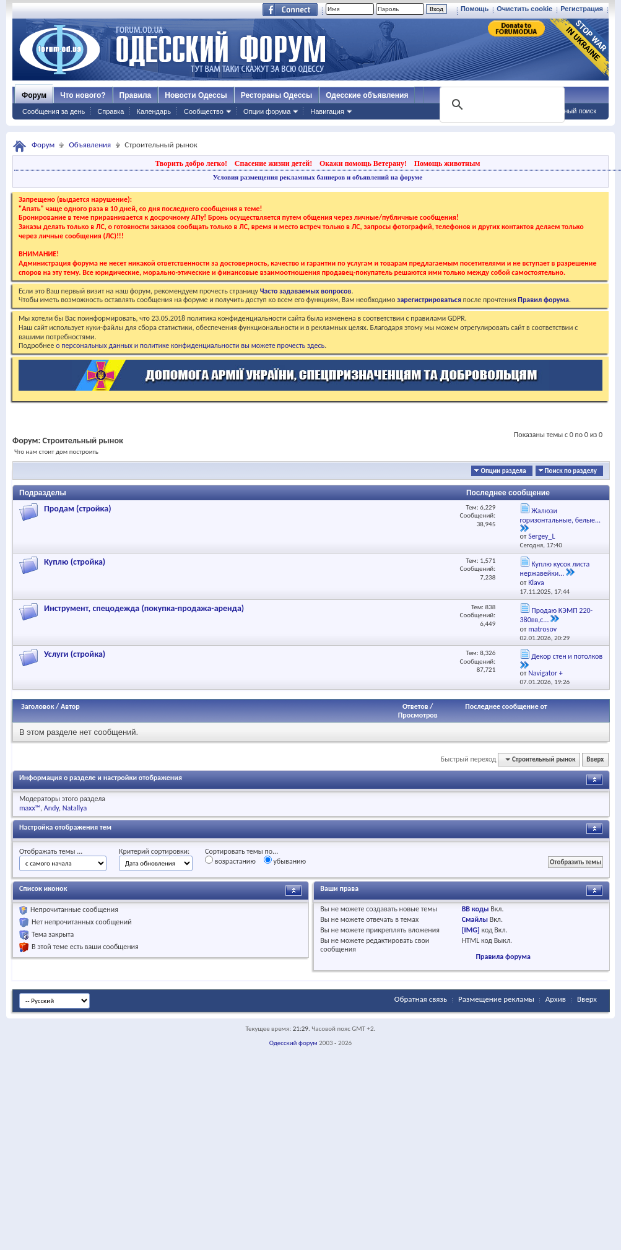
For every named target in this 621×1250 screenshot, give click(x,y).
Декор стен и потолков (566, 656)
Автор (70, 706)
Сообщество (204, 111)
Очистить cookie (524, 8)
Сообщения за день (53, 111)
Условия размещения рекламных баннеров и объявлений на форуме (317, 177)
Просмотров (418, 715)
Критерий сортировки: (154, 851)
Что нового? (82, 95)
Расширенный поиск (564, 111)
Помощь (475, 8)
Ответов (415, 706)
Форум (34, 95)
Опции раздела (503, 471)
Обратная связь (420, 999)
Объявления (90, 144)
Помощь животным (447, 163)
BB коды (475, 909)
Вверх (595, 759)
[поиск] (501, 105)
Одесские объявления (367, 95)
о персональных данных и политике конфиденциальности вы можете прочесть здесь (190, 345)
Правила (135, 95)
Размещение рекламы (496, 999)
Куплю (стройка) (74, 562)
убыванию (285, 861)
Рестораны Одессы (277, 95)
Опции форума (266, 111)
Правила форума (503, 956)
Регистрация (581, 8)
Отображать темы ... (50, 851)
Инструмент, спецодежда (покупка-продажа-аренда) (144, 608)
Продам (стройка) (77, 508)
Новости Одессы (196, 95)
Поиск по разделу (571, 471)
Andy (51, 808)
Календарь (153, 111)
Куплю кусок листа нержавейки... (555, 569)
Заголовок (37, 706)
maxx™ (29, 808)
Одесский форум (293, 1043)
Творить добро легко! (191, 163)
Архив (555, 999)
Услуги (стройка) (74, 654)
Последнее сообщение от (506, 706)
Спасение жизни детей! (273, 163)
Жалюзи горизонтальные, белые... (560, 515)
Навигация (327, 111)
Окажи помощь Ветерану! (363, 163)
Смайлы (475, 919)
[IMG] (471, 930)
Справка (110, 111)
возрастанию (230, 861)
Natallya (75, 808)
